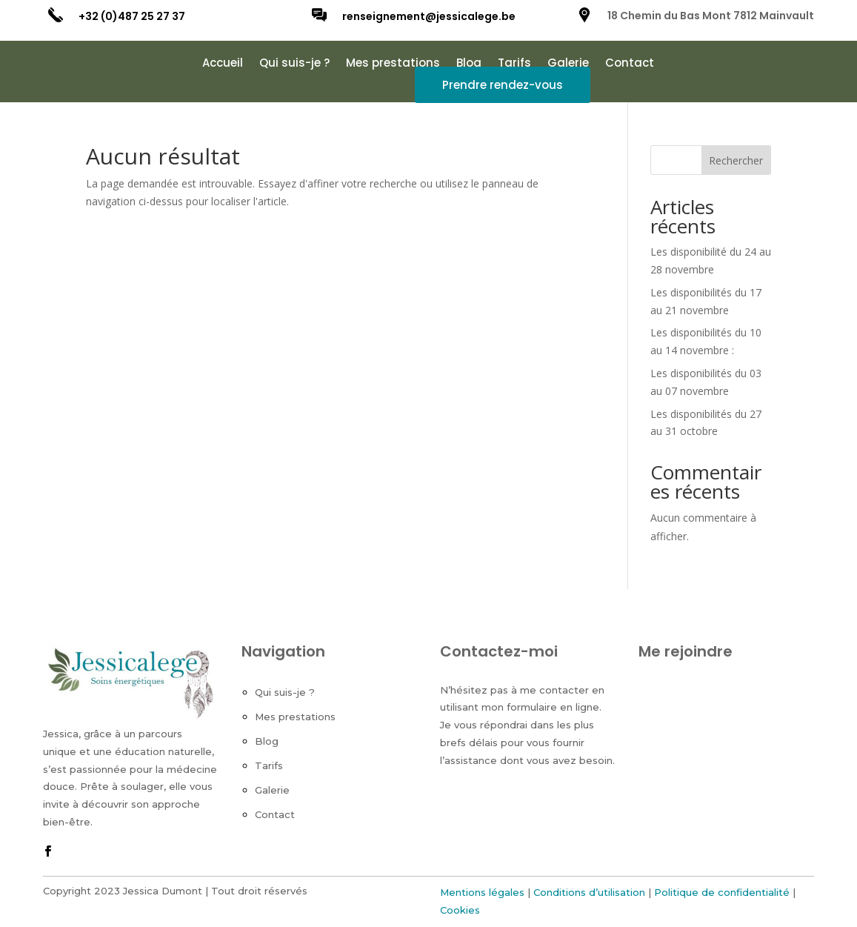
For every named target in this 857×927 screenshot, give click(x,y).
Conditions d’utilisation (589, 892)
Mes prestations (393, 64)
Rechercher (736, 160)
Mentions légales (482, 892)
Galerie (568, 64)
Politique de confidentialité (722, 892)
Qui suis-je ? (294, 64)
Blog (468, 64)
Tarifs (514, 64)
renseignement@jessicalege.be (429, 16)
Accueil (222, 64)
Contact (629, 64)
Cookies (460, 910)
